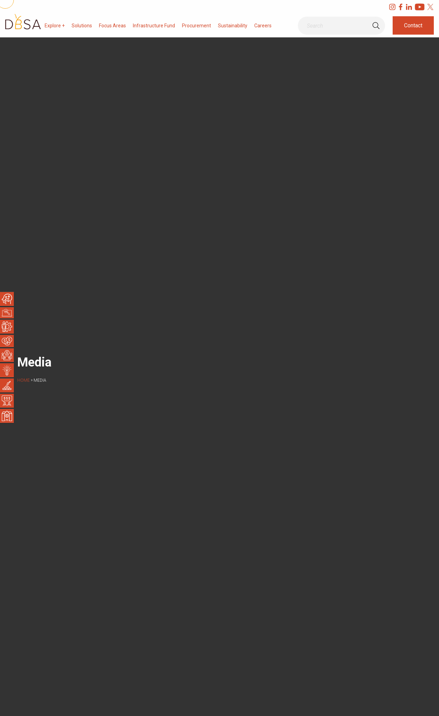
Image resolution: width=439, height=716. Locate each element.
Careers (263, 25)
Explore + (55, 25)
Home (23, 380)
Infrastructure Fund (154, 25)
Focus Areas (112, 25)
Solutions (82, 25)
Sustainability (232, 25)
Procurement (196, 25)
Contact (413, 25)
